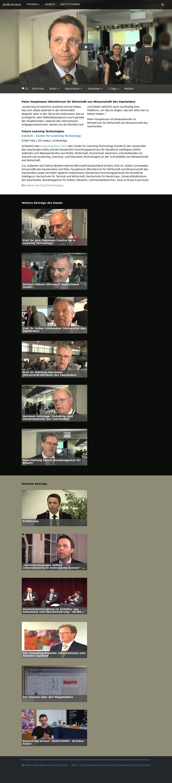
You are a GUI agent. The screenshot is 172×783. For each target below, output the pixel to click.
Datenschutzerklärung (100, 765)
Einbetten (95, 88)
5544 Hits (38, 88)
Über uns (77, 765)
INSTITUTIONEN (70, 4)
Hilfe (136, 765)
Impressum (123, 765)
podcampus (12, 4)
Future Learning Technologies (44, 185)
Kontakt (145, 765)
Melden (129, 88)
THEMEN (33, 4)
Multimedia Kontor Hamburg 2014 (46, 765)
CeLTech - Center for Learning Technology (51, 135)
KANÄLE (50, 4)
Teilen (54, 88)
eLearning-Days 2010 (53, 146)
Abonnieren (73, 88)
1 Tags (113, 88)
